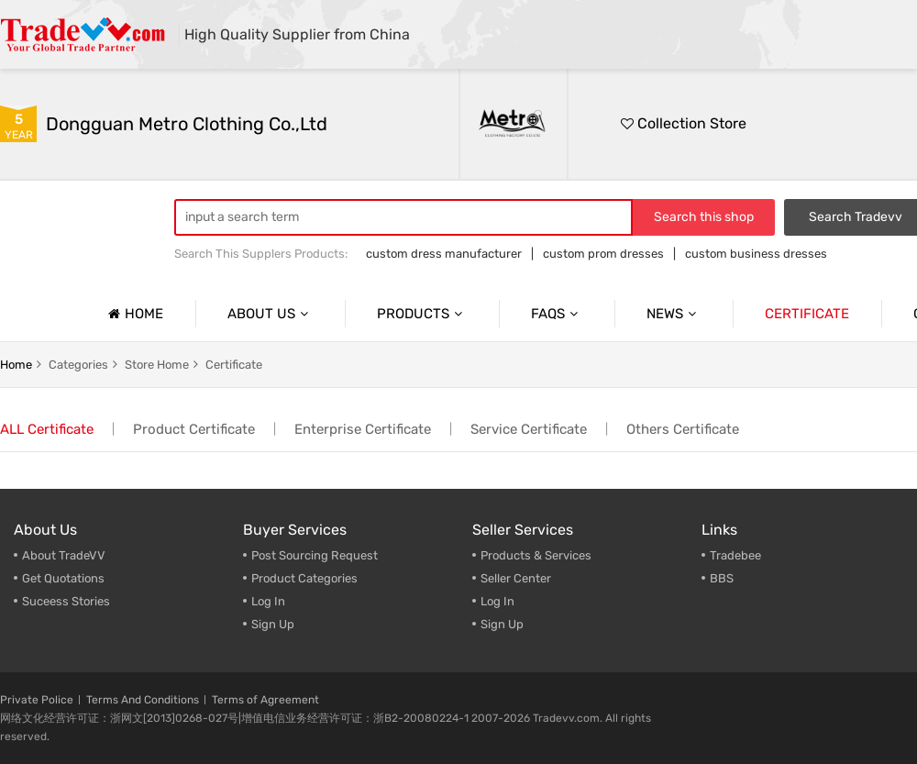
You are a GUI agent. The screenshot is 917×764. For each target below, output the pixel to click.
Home (133, 313)
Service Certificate (528, 429)
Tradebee (735, 555)
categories (78, 364)
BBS (722, 578)
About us (270, 313)
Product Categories (304, 578)
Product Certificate (194, 429)
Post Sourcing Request (314, 555)
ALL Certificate (47, 429)
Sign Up (502, 624)
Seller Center (516, 578)
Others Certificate (682, 429)
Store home (157, 364)
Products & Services (536, 555)
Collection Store (683, 123)
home (16, 364)
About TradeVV (63, 555)
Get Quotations (63, 578)
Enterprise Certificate (362, 429)
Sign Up (272, 624)
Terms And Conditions (142, 699)
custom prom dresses (603, 253)
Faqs (556, 313)
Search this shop (704, 217)
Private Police (36, 699)
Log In (268, 601)
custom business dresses (756, 253)
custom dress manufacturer (444, 253)
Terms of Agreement (265, 699)
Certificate (807, 313)
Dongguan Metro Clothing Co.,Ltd (186, 124)
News (673, 313)
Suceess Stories (66, 601)
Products (422, 313)
